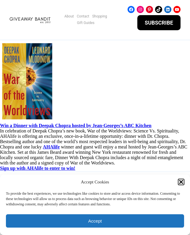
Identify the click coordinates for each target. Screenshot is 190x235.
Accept (95, 220)
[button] (181, 182)
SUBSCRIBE (159, 23)
